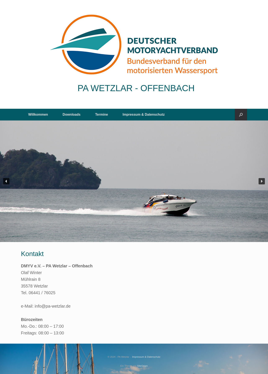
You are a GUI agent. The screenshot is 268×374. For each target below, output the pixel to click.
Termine (101, 114)
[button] (241, 114)
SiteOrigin (142, 366)
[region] (134, 181)
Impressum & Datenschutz (144, 114)
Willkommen (38, 114)
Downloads (71, 114)
